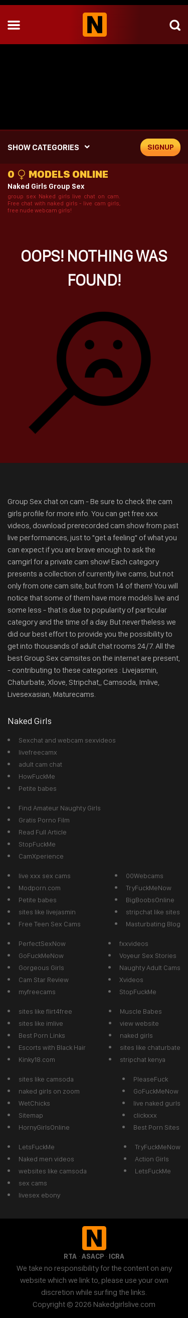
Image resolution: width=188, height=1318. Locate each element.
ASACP (93, 1256)
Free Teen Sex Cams (50, 924)
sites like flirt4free (45, 1011)
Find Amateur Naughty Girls (60, 808)
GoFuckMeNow (41, 955)
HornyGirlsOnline (44, 1127)
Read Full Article (43, 832)
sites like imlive (41, 1023)
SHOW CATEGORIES (43, 147)
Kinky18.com (37, 1059)
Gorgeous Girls (41, 968)
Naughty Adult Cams (149, 968)
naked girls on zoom (49, 1091)
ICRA (116, 1256)
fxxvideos (133, 943)
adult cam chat (40, 764)
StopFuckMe (37, 844)
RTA (70, 1256)
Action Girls (152, 1159)
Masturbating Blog (153, 924)
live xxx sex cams (45, 876)
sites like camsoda (46, 1079)
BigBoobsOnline (150, 900)
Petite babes (38, 788)
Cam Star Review (44, 980)
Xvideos (131, 980)
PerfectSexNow (42, 943)
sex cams (33, 1183)
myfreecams (37, 992)
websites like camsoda (53, 1171)
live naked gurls (156, 1103)
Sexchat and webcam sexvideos (67, 740)
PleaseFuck (150, 1079)
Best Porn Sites (156, 1127)
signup (160, 147)
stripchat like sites (153, 912)
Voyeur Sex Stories (147, 955)
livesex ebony (39, 1195)
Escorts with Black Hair (52, 1047)
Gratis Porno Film (44, 820)
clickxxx (145, 1115)
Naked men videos (46, 1159)
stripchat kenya (142, 1059)
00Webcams (144, 876)
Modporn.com (40, 888)
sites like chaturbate (150, 1047)
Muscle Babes (141, 1011)
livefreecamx (38, 752)
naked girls (136, 1035)
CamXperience (41, 856)
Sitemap (31, 1115)
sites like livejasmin (47, 912)
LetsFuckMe (37, 1147)
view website (139, 1023)
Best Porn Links (42, 1035)
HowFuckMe (37, 776)
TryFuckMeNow (148, 888)
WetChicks (34, 1103)
